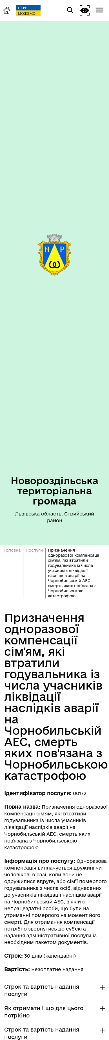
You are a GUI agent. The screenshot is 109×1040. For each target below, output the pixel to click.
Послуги (34, 550)
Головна (12, 550)
